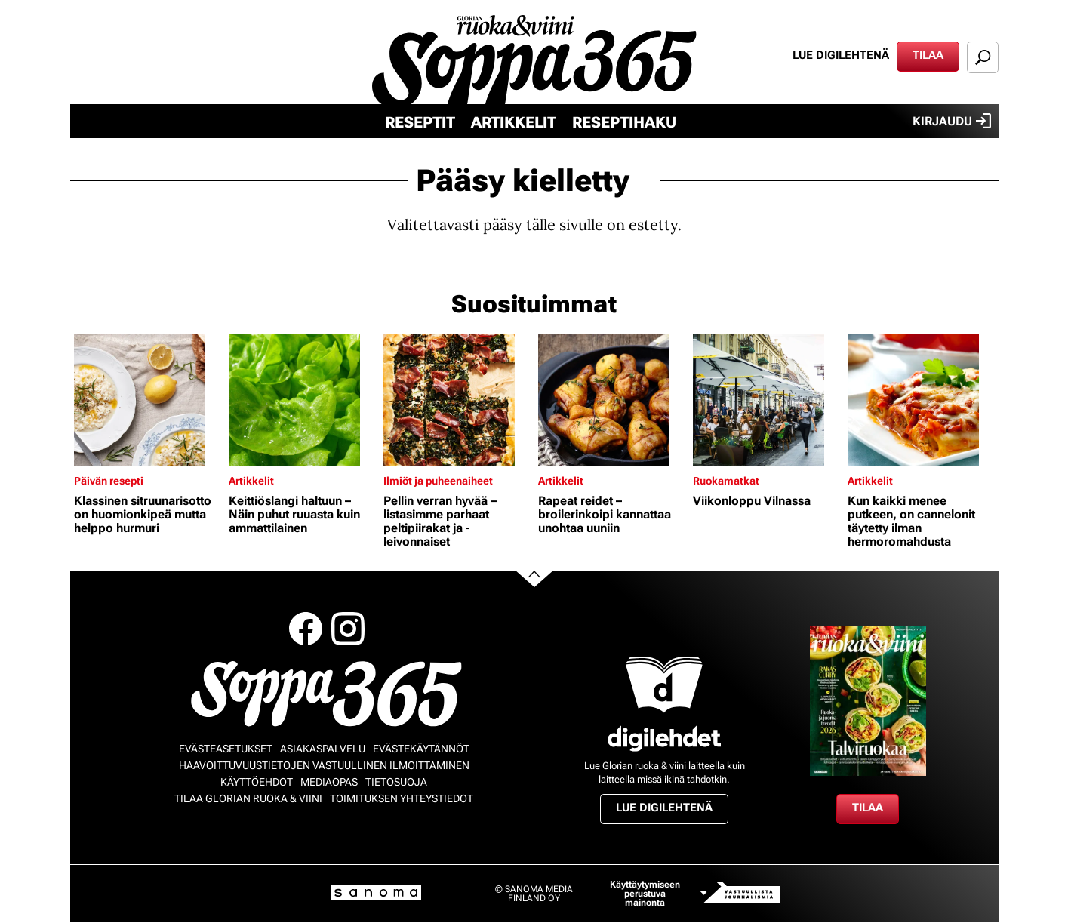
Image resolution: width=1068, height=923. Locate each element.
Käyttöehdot (256, 782)
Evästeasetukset (225, 749)
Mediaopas (329, 782)
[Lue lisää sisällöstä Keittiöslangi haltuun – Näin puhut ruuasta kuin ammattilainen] (302, 400)
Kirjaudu (952, 120)
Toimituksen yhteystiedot (401, 798)
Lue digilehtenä (841, 55)
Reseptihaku (624, 122)
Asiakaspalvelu (322, 749)
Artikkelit (513, 122)
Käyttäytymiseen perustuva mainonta (645, 893)
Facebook (305, 628)
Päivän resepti (108, 481)
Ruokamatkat (726, 481)
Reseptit (420, 122)
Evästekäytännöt (421, 749)
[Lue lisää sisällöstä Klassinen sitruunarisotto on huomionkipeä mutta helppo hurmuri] (147, 400)
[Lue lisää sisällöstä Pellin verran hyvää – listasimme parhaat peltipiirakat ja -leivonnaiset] (457, 400)
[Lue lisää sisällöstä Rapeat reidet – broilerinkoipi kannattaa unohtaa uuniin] (611, 400)
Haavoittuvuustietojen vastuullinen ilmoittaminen (324, 765)
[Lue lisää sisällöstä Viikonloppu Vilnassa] (766, 400)
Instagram (348, 628)
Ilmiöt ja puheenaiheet (438, 481)
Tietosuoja (396, 782)
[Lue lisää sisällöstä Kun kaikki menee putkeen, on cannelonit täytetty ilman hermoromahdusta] (921, 400)
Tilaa (928, 55)
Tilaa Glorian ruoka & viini (248, 798)
